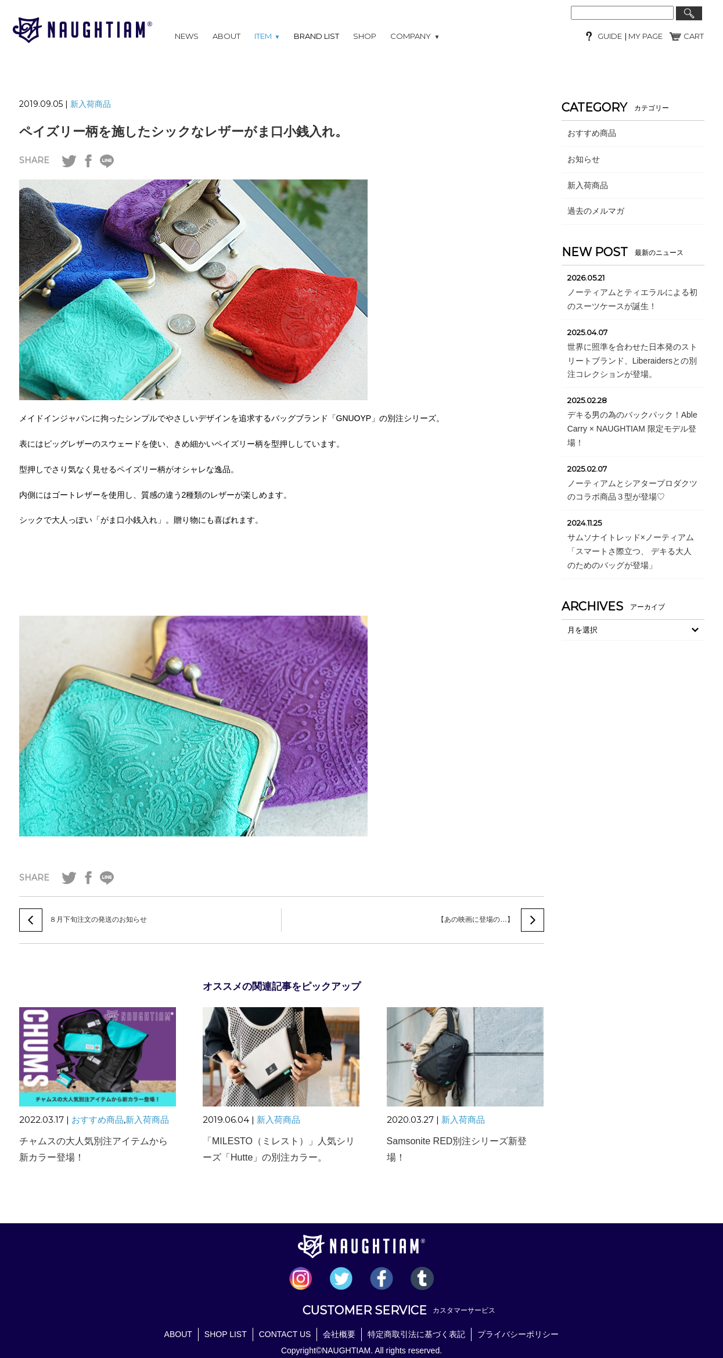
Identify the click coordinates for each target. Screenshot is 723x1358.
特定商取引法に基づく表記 (416, 1333)
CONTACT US (285, 1333)
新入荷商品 (90, 104)
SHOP (364, 36)
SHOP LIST (225, 1333)
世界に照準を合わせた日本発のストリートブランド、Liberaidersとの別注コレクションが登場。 (632, 360)
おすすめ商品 (97, 1119)
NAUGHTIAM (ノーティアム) (82, 30)
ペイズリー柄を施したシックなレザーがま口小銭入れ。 (183, 131)
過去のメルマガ (595, 210)
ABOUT (226, 36)
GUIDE (610, 36)
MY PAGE (645, 36)
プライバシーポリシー (518, 1333)
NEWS (187, 36)
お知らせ (583, 159)
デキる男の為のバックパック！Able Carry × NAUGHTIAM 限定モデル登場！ (632, 428)
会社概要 (339, 1333)
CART (694, 36)
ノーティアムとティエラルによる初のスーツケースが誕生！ (632, 299)
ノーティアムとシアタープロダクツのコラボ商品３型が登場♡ (632, 490)
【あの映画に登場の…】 (475, 920)
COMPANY (415, 36)
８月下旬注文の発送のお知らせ (98, 920)
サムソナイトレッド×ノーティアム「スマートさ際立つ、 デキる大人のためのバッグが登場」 (630, 551)
